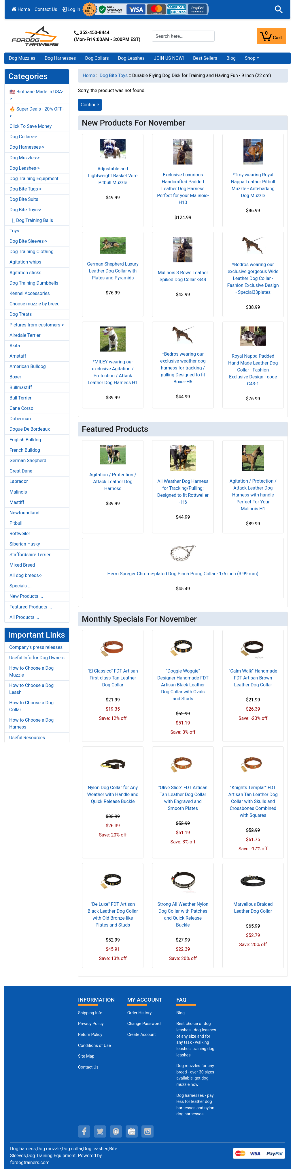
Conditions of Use (94, 1045)
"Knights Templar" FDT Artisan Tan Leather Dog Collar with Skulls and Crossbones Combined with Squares (253, 801)
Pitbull (16, 523)
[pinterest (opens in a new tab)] (116, 1131)
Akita (15, 345)
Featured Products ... (31, 607)
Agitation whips (25, 262)
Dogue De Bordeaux (30, 429)
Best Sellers (205, 58)
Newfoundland (24, 513)
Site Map (86, 1056)
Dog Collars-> (23, 136)
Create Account (141, 1034)
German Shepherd (28, 460)
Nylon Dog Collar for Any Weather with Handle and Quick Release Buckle (113, 794)
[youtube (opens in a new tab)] (131, 1131)
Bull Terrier (20, 398)
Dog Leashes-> (25, 168)
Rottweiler (20, 533)
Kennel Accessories (30, 293)
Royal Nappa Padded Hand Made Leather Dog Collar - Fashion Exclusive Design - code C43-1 (253, 369)
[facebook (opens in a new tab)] (84, 1131)
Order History (139, 1013)
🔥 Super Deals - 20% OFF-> (37, 112)
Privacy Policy (91, 1023)
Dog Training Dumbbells (34, 283)
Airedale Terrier (25, 335)
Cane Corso (21, 408)
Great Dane (21, 471)
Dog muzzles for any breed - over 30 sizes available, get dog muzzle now (195, 1075)
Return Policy (90, 1034)
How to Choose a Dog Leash (31, 689)
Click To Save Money (31, 126)
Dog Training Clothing (32, 251)
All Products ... (24, 617)
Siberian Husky (25, 544)
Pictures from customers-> (37, 325)
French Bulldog (25, 450)
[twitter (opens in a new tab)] (100, 1131)
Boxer (15, 377)
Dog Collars (97, 58)
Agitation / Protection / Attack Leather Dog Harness (112, 481)
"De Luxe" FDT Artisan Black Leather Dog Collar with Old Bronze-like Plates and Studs (113, 914)
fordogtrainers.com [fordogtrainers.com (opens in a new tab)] (30, 1162)
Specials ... (21, 586)
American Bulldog (28, 366)
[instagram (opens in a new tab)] (147, 1131)
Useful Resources (27, 737)
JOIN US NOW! (169, 58)
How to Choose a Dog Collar (31, 706)
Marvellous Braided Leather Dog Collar (253, 907)
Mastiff (17, 502)
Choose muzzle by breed (35, 304)
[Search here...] (183, 36)
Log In (71, 9)
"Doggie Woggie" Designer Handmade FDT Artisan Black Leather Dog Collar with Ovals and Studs (183, 684)
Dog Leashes (131, 58)
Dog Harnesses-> (27, 147)
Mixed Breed (22, 565)
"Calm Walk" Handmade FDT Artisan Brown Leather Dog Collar (253, 678)
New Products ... (26, 596)
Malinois (18, 492)
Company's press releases (36, 647)
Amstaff (18, 356)
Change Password (144, 1023)
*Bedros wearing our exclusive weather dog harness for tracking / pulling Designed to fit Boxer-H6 (183, 367)
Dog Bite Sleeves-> (29, 241)
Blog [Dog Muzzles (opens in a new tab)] (180, 1013)
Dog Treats (21, 314)
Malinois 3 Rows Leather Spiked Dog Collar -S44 (183, 276)
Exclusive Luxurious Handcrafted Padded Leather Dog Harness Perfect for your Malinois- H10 (183, 188)
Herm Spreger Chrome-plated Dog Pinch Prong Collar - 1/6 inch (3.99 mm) (183, 573)
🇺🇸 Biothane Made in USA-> (36, 95)
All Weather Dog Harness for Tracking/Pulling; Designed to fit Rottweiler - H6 (183, 492)
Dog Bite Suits (24, 199)
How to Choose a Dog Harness (31, 723)
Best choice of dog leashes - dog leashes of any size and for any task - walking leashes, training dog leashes (196, 1039)
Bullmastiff (21, 387)
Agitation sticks (25, 272)
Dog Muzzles (22, 58)
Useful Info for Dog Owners (37, 657)
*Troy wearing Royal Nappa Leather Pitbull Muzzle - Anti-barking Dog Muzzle (253, 185)
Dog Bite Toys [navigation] (114, 75)
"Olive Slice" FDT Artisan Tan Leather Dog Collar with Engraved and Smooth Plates (183, 798)
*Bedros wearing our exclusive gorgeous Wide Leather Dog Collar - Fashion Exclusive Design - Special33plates (253, 278)
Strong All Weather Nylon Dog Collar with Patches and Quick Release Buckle (182, 914)
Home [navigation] (89, 75)
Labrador (19, 481)
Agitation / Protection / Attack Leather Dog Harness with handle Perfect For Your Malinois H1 (253, 494)
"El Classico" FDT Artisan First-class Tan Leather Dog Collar (113, 678)
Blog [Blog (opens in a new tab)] (231, 58)
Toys (14, 231)
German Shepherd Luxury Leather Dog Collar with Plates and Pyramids (113, 271)
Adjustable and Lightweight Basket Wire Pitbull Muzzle (112, 175)
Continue (90, 104)
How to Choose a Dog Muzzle (31, 671)
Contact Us (46, 9)
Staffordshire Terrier (30, 554)
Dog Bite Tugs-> (25, 189)
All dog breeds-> (26, 575)
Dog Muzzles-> (25, 157)
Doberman (20, 418)
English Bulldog (25, 439)
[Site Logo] (36, 35)
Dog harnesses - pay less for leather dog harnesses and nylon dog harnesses (195, 1105)
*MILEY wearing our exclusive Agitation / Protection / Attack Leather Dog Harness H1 (113, 372)
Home (21, 9)
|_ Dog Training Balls (31, 220)
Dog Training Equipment (34, 178)
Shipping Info (90, 1013)
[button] (279, 9)
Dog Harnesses (60, 58)
